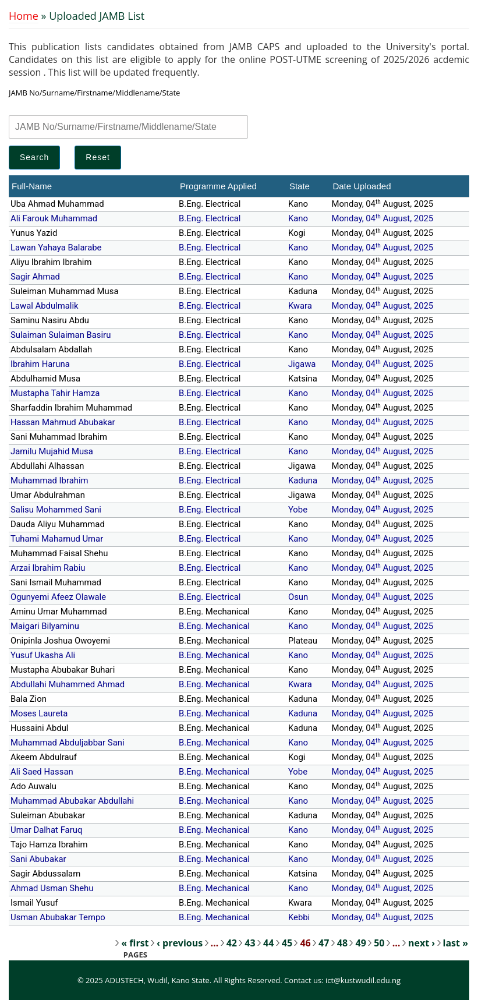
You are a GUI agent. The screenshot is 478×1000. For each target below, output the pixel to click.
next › (421, 943)
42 (231, 943)
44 (268, 943)
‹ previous (180, 943)
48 (342, 943)
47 (323, 943)
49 (360, 943)
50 (379, 943)
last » (455, 943)
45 (287, 943)
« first (134, 943)
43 (250, 943)
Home (23, 16)
